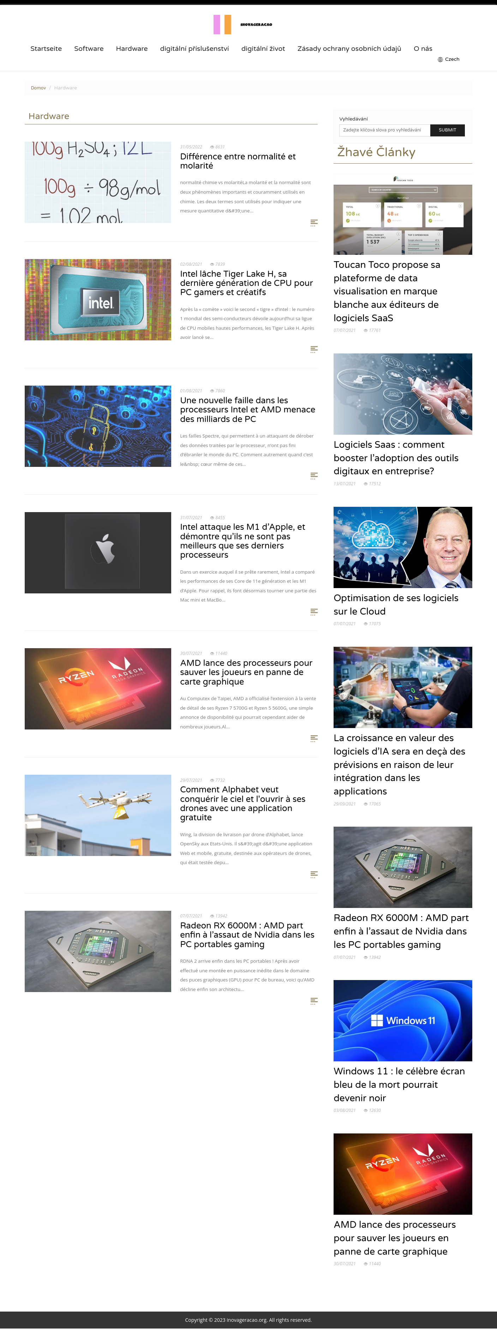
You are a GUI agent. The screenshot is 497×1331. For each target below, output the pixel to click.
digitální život (263, 48)
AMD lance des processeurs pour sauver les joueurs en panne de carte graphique (395, 1240)
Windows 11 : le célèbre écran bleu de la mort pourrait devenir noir (400, 1087)
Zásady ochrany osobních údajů (349, 48)
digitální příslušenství (194, 48)
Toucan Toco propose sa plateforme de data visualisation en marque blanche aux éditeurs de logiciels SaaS (387, 291)
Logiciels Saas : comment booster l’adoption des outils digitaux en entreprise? (397, 459)
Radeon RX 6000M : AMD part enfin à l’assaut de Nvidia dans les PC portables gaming (402, 933)
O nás (423, 48)
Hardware (132, 48)
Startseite (46, 48)
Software (88, 48)
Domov (38, 88)
